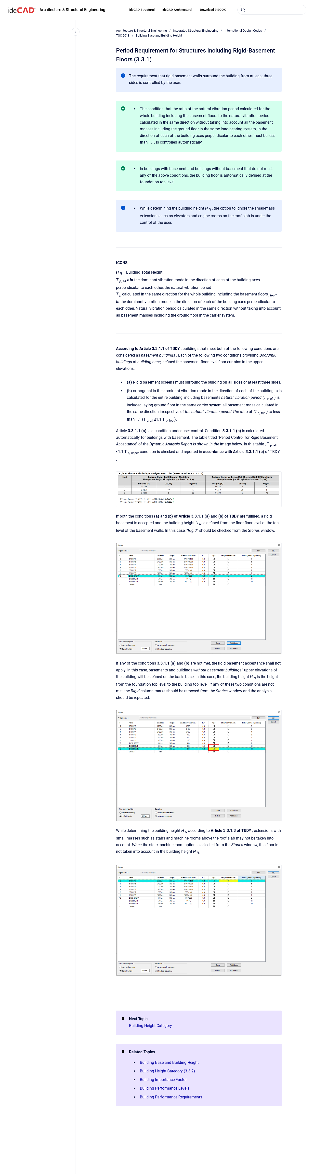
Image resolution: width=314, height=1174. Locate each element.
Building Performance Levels (164, 1088)
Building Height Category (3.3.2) (167, 1071)
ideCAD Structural (142, 10)
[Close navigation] (75, 32)
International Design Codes (243, 30)
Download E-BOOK (213, 10)
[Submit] (243, 10)
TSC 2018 (123, 35)
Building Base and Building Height (159, 35)
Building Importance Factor (163, 1079)
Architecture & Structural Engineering (72, 9)
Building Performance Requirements (171, 1097)
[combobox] (272, 9)
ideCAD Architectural (177, 10)
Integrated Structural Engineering (195, 30)
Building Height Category (150, 1025)
